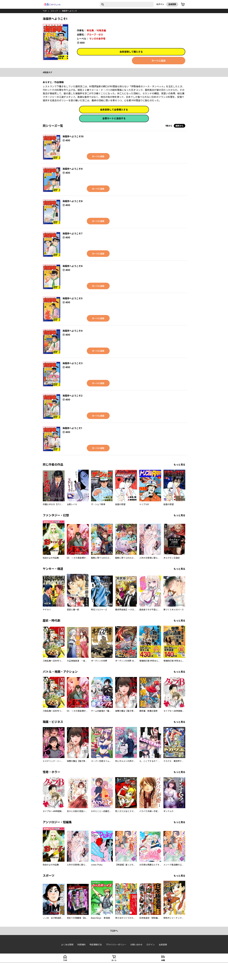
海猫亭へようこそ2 (72, 395)
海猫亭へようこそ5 (72, 298)
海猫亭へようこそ (69, 11)
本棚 (163, 960)
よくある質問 (67, 944)
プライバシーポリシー (116, 944)
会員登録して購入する (131, 51)
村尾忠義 (101, 30)
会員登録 (172, 4)
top (45, 11)
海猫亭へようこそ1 (72, 428)
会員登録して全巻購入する (114, 109)
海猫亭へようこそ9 (72, 168)
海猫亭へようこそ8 (72, 201)
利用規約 (81, 944)
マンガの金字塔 (97, 38)
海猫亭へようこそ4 (72, 330)
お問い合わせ (136, 944)
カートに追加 (158, 60)
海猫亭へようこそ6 (72, 266)
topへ (114, 930)
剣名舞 (90, 30)
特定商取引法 (96, 944)
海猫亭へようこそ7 (72, 233)
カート (114, 960)
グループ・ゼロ (95, 34)
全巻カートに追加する (114, 118)
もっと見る (179, 464)
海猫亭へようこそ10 (72, 136)
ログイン (160, 4)
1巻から (168, 125)
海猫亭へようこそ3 (72, 363)
